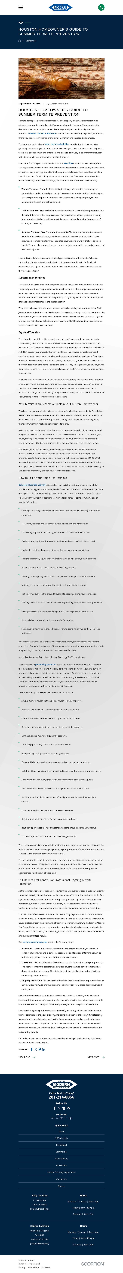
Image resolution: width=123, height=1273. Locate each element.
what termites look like (57, 144)
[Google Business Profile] (63, 1108)
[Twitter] (59, 1108)
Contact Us (61, 1179)
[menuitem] (21, 1267)
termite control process (34, 942)
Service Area (61, 1165)
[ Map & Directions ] (39, 1208)
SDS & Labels (61, 1138)
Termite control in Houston (42, 133)
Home (61, 1131)
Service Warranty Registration (61, 1172)
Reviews (61, 1186)
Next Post (96, 1057)
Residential (61, 1145)
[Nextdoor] (68, 1108)
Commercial (61, 1151)
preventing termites (45, 664)
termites (68, 163)
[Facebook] (54, 1108)
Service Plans (61, 1158)
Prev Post (26, 1057)
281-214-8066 (61, 1097)
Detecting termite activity (31, 485)
